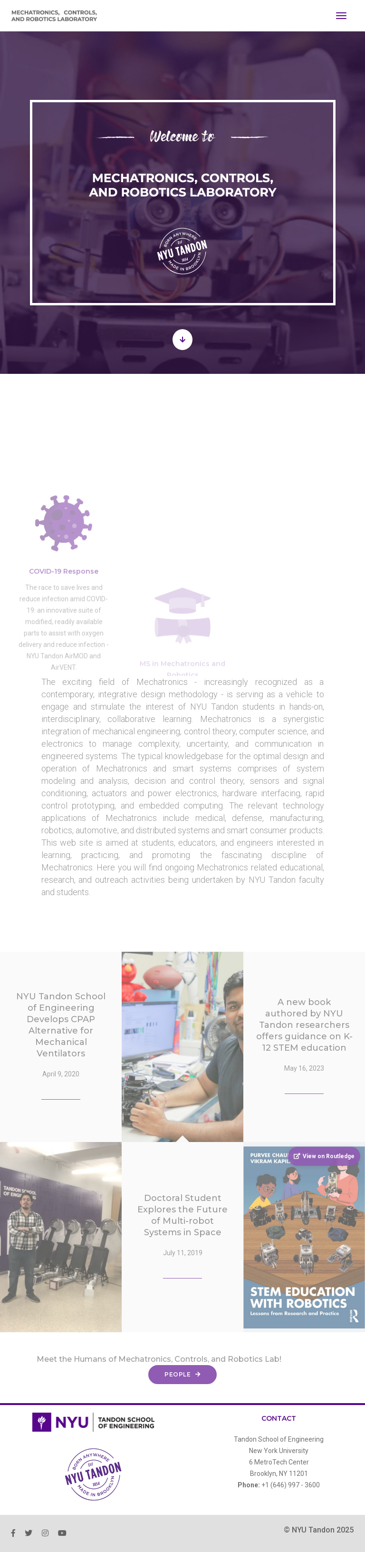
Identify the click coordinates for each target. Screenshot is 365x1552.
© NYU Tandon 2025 (319, 1529)
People (182, 1374)
